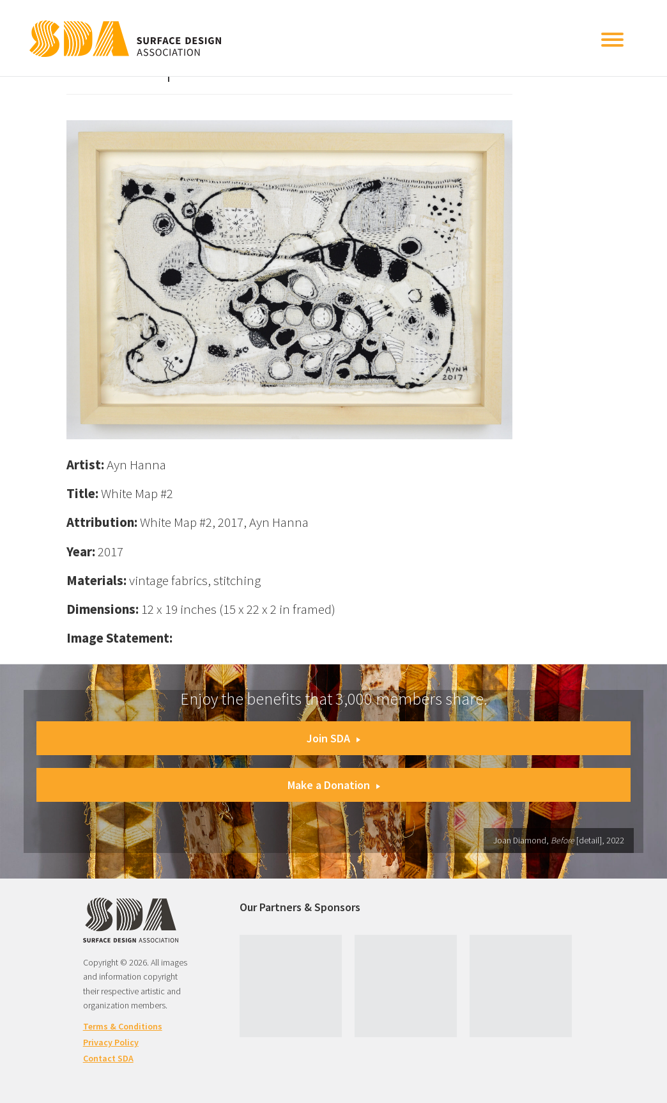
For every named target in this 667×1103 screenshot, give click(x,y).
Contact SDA (108, 1058)
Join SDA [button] (333, 738)
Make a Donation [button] (334, 785)
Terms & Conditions (122, 1026)
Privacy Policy (111, 1042)
